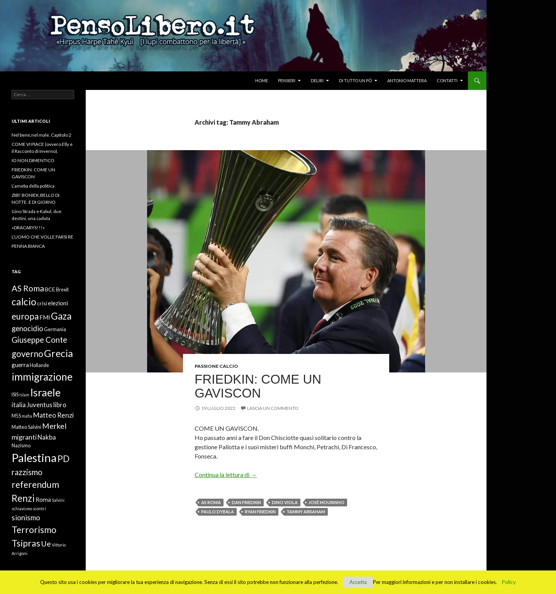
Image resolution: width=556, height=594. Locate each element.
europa (25, 316)
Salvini (58, 500)
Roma (43, 499)
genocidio (27, 328)
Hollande (39, 365)
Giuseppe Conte (39, 339)
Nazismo (21, 445)
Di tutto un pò (355, 80)
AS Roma (211, 502)
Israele (45, 392)
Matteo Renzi (53, 415)
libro (59, 405)
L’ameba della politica (33, 186)
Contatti (447, 80)
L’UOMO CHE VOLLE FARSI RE (42, 237)
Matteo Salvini (26, 427)
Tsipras (26, 543)
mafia (27, 415)
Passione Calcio (216, 366)
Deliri (317, 80)
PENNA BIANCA (28, 246)
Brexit (62, 290)
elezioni (58, 303)
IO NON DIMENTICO (33, 160)
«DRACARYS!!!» (28, 227)
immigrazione (42, 377)
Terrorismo (34, 529)
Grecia (58, 353)
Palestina (34, 457)
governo (27, 354)
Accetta (358, 582)
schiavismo (22, 508)
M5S (16, 416)
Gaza (61, 316)
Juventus (40, 405)
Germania (55, 329)
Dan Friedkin (246, 502)
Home (261, 80)
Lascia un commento (272, 408)
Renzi (23, 498)
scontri (39, 508)
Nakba (46, 437)
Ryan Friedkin (260, 511)
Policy (509, 582)
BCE (50, 289)
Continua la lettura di (226, 474)
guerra (20, 364)
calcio (24, 301)
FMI (44, 317)
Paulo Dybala (217, 511)
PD (64, 459)
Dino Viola (285, 502)
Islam (24, 394)
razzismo (27, 472)
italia (19, 405)
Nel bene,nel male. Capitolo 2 (41, 135)
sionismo (26, 517)
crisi (42, 303)
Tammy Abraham (305, 511)
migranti (24, 437)
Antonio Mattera (407, 80)
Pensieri (286, 80)
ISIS (15, 395)
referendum (35, 484)
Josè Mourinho (326, 502)
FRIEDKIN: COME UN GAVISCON (258, 386)
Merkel (54, 425)
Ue (46, 543)
